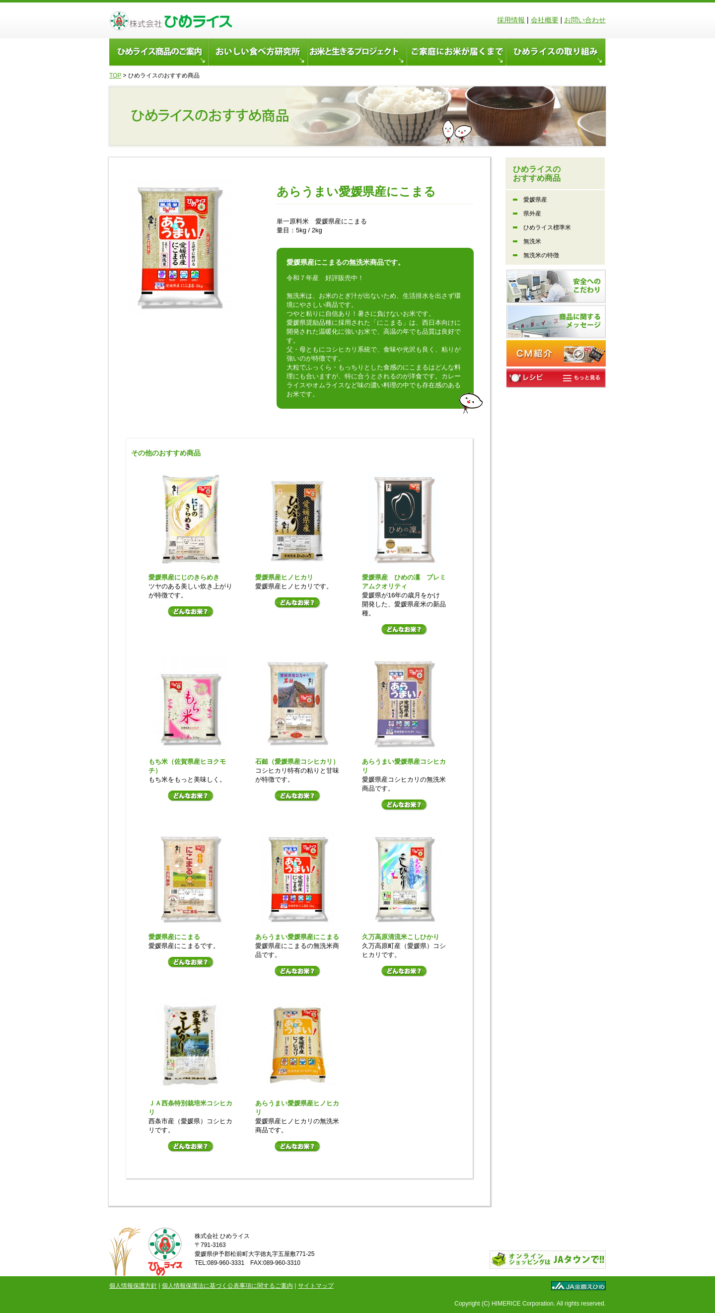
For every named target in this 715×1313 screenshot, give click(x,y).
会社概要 (545, 20)
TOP (115, 75)
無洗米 (532, 241)
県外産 (532, 213)
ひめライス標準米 (547, 227)
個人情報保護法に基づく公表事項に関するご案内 (227, 1285)
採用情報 (511, 20)
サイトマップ (316, 1285)
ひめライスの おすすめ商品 (537, 173)
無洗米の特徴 (541, 255)
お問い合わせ (585, 20)
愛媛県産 (535, 199)
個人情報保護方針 (133, 1285)
